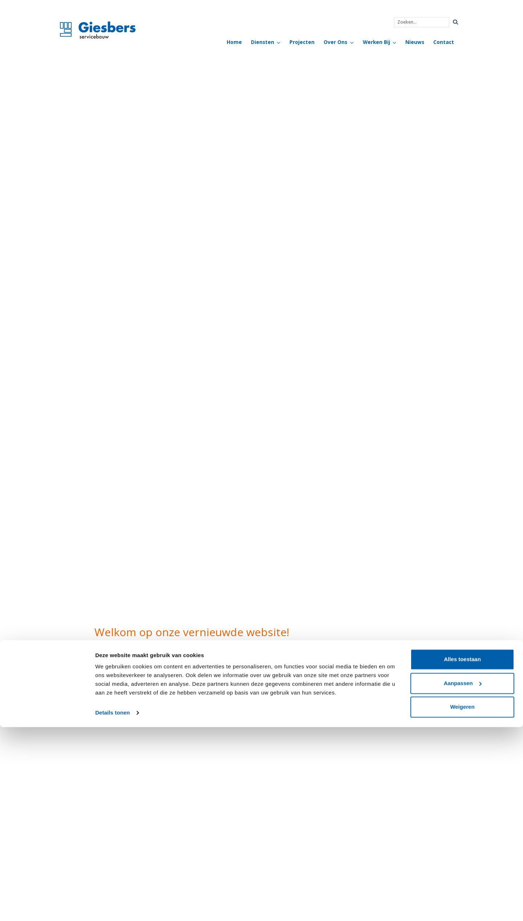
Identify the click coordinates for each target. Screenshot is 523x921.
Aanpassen (463, 877)
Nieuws (414, 42)
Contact (443, 42)
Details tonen (112, 907)
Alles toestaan (462, 853)
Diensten (262, 42)
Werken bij (376, 42)
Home (234, 42)
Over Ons (335, 42)
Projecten (302, 42)
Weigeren (462, 901)
